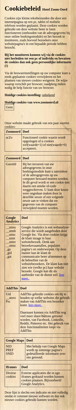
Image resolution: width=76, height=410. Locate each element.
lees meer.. (35, 305)
